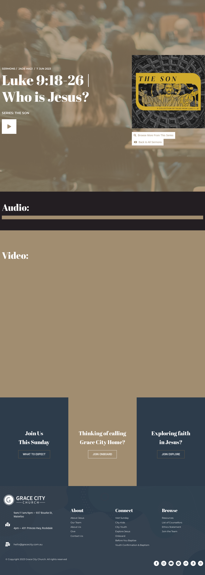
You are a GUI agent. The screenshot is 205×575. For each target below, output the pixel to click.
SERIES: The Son (15, 113)
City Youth (121, 527)
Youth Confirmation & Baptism (132, 545)
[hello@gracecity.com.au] (8, 544)
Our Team (76, 522)
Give (73, 531)
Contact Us (77, 536)
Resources (168, 517)
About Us (76, 527)
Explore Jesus (122, 531)
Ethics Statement (171, 527)
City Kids (120, 522)
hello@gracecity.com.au (28, 544)
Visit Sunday (122, 517)
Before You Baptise (125, 540)
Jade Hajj (25, 68)
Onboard (120, 536)
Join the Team (169, 531)
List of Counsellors (172, 522)
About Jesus (77, 517)
